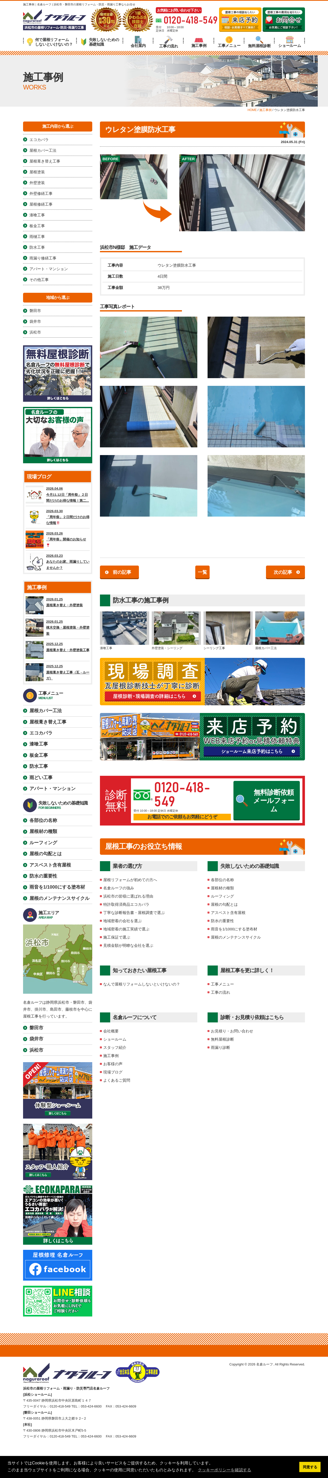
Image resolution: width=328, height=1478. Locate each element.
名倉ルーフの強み (118, 888)
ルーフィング (222, 896)
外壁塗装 (37, 182)
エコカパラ (39, 139)
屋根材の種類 (222, 888)
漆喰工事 (124, 630)
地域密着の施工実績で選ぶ (126, 929)
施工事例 (199, 42)
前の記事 (122, 572)
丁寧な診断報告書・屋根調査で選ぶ (134, 912)
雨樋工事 (37, 236)
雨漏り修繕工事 (42, 258)
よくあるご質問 (116, 1080)
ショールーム (289, 42)
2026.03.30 (58, 517)
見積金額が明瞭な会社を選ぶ (128, 945)
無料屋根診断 (259, 42)
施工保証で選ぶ (116, 937)
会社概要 (111, 1031)
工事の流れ (168, 42)
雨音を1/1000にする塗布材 (234, 929)
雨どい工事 (41, 777)
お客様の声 (112, 1064)
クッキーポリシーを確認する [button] (224, 1470)
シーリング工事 (228, 630)
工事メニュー (229, 42)
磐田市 (35, 310)
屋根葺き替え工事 (44, 161)
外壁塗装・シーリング (176, 630)
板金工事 (37, 226)
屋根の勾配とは (224, 904)
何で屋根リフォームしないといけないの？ (50, 41)
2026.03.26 (58, 539)
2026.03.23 (58, 562)
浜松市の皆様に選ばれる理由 (128, 896)
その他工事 (39, 279)
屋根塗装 (37, 172)
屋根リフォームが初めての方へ (130, 880)
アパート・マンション (48, 269)
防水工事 (125, 600)
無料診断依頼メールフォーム (265, 801)
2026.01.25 (58, 605)
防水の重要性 (222, 921)
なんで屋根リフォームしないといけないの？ (141, 984)
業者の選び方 (127, 866)
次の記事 (283, 572)
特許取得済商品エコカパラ (126, 904)
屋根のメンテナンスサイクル (236, 937)
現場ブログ (112, 1072)
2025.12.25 (58, 650)
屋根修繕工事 (41, 204)
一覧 (202, 572)
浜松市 (35, 332)
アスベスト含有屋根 (228, 912)
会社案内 (138, 42)
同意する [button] (310, 1467)
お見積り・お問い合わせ (232, 1031)
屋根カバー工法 (279, 630)
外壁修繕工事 (41, 193)
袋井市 (35, 321)
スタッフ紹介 (114, 1047)
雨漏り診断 (220, 1047)
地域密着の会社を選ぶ (122, 921)
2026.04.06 (58, 495)
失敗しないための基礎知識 (100, 41)
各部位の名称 (222, 880)
